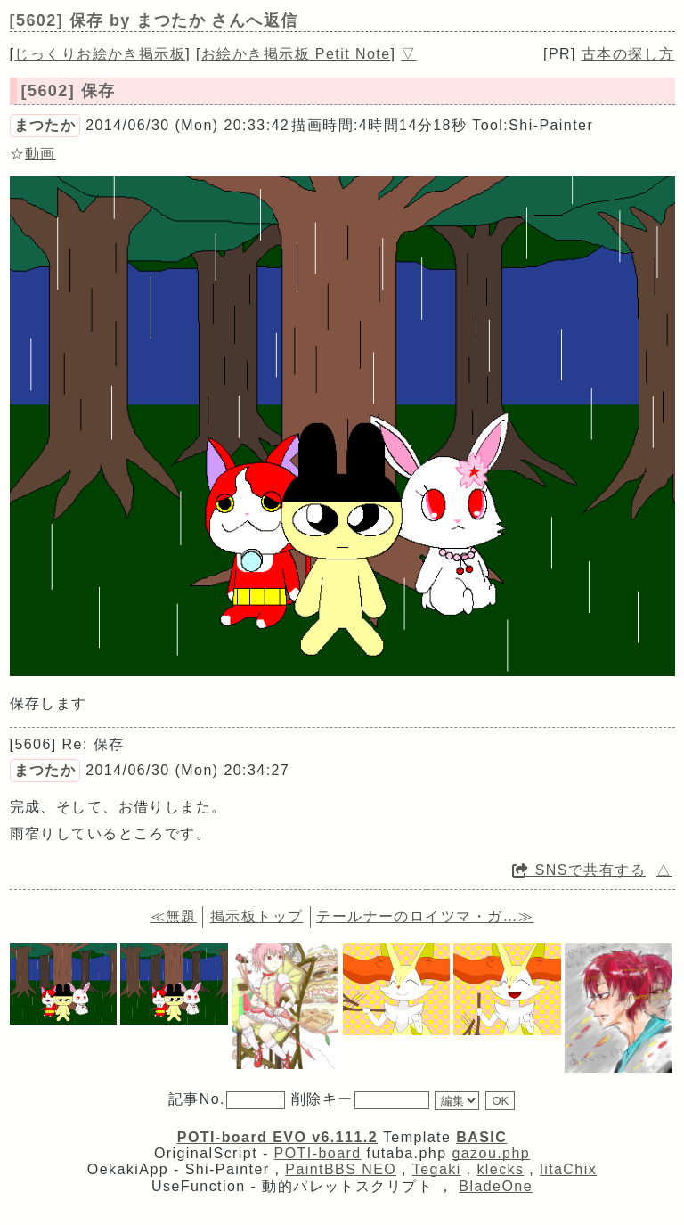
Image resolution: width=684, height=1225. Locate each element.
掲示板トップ (257, 916)
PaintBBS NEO (340, 1169)
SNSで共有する (579, 870)
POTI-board (318, 1153)
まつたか (45, 125)
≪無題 (174, 916)
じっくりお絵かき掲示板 (99, 53)
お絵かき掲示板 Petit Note (296, 53)
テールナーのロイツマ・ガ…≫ (424, 916)
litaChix (568, 1169)
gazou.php (491, 1153)
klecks (500, 1169)
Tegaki (436, 1169)
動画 (40, 153)
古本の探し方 (628, 53)
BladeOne (496, 1186)
